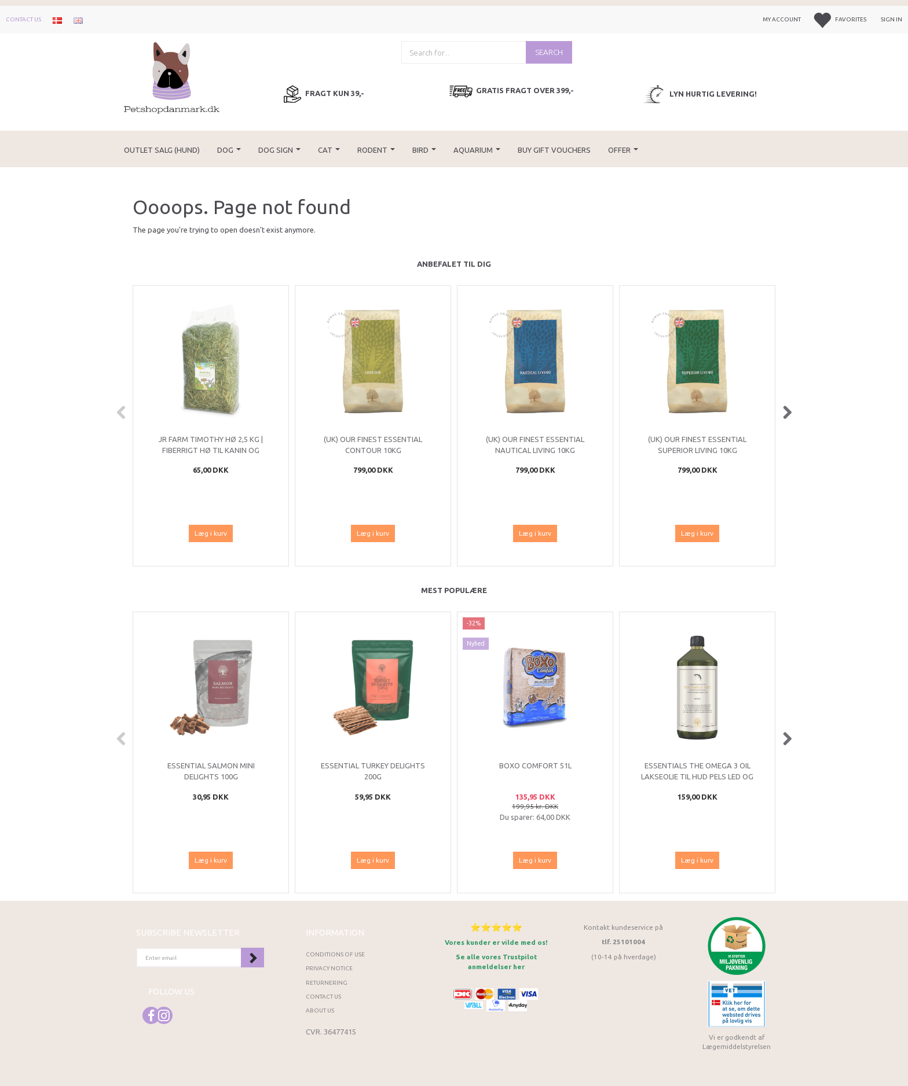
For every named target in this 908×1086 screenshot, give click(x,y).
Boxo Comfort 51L (535, 765)
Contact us (23, 19)
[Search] (549, 52)
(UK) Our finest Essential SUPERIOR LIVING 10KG (697, 444)
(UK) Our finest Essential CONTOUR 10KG (373, 444)
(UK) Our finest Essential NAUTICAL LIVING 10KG (535, 444)
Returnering (326, 983)
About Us (320, 1010)
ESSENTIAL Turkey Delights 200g (373, 771)
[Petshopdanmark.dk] (171, 76)
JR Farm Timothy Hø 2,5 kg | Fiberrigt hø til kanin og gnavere (211, 450)
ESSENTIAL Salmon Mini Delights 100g (211, 771)
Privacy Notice (329, 968)
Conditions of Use (335, 954)
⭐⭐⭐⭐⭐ (496, 927)
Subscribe (252, 957)
